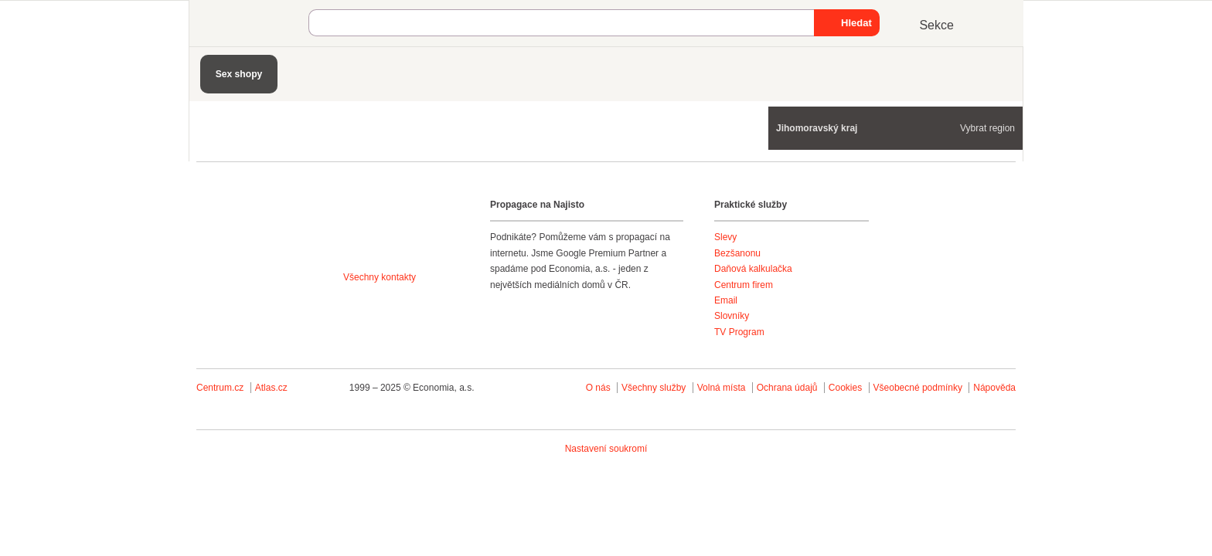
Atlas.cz (271, 387)
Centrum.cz (219, 387)
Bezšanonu (737, 253)
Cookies (845, 387)
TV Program (739, 332)
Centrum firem (743, 285)
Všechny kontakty (379, 277)
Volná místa (721, 387)
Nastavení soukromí (606, 448)
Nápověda (994, 387)
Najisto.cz (254, 23)
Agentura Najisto (398, 233)
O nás (598, 387)
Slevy (725, 237)
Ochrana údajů (787, 387)
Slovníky (731, 315)
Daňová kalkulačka (753, 268)
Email (725, 300)
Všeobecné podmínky (917, 387)
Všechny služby (655, 387)
